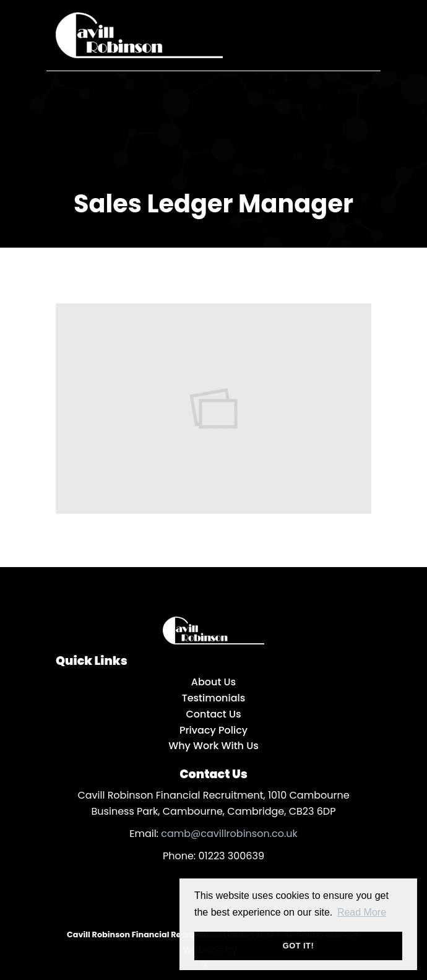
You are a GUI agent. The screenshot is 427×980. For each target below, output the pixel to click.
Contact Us (213, 714)
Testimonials (214, 698)
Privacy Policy (213, 730)
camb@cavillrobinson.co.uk (229, 833)
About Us (213, 682)
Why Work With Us (213, 746)
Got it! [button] (298, 945)
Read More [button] (361, 912)
